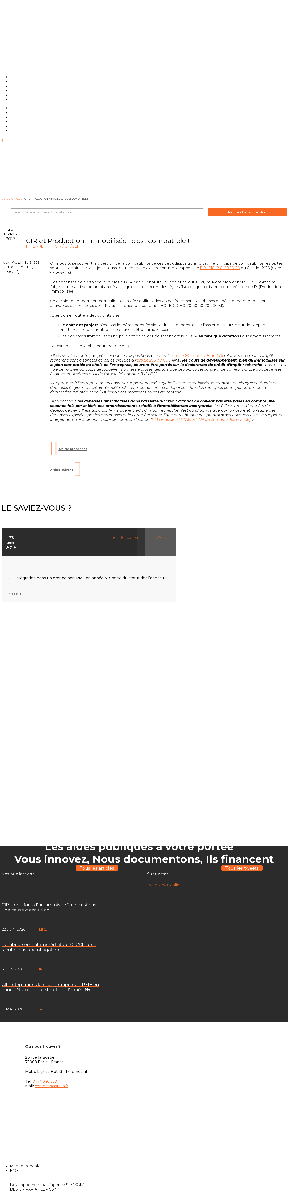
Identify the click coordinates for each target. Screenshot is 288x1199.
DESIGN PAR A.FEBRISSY (33, 1189)
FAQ (14, 1170)
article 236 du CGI (153, 360)
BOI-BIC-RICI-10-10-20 (220, 268)
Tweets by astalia (163, 885)
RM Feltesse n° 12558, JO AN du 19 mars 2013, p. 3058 (200, 419)
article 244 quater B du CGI (197, 355)
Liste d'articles (12, 198)
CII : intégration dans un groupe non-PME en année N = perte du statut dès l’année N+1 (88, 578)
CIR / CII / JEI (66, 246)
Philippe (34, 246)
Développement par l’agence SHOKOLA (47, 1184)
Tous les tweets (242, 868)
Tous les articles (97, 868)
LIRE (24, 593)
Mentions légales (26, 1166)
